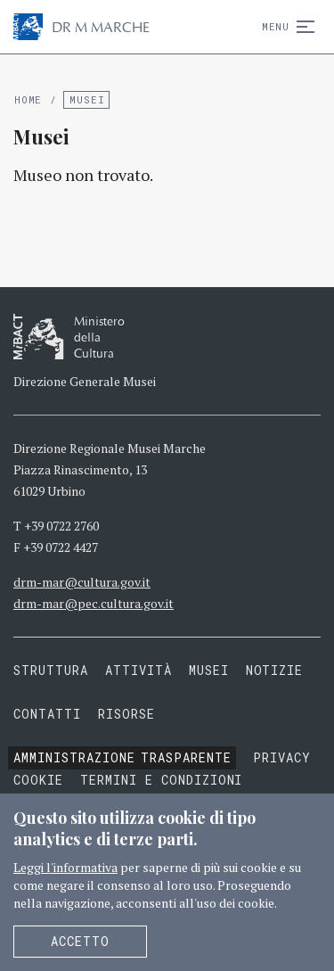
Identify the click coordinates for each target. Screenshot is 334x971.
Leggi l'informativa (65, 867)
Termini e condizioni (161, 779)
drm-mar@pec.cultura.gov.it (93, 603)
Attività (138, 670)
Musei (86, 99)
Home (28, 99)
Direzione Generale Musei (84, 381)
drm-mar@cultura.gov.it (82, 581)
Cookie (38, 779)
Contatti (47, 713)
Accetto (80, 941)
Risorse (126, 713)
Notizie (275, 670)
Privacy (282, 757)
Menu (284, 26)
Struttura (50, 670)
